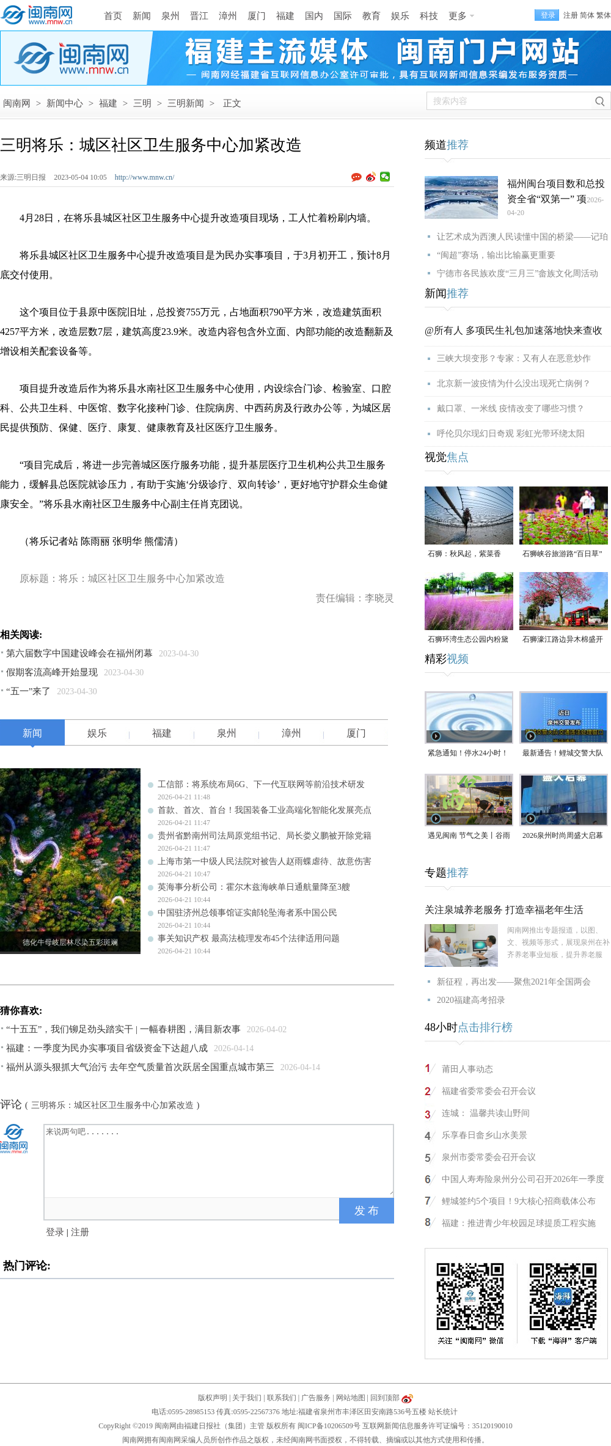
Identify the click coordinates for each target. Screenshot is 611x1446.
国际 (343, 16)
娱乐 (400, 16)
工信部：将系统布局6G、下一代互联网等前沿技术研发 (261, 784)
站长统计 (443, 1411)
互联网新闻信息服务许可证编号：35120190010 (437, 1426)
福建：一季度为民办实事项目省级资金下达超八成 (107, 1048)
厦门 (256, 16)
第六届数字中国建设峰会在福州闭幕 (79, 653)
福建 (285, 16)
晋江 (199, 16)
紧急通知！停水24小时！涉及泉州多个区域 (468, 754)
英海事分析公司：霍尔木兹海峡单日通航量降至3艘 (254, 887)
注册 (570, 15)
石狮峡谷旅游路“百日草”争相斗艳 (562, 554)
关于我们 (247, 1397)
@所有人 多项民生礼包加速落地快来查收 (513, 330)
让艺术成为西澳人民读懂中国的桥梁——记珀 (522, 236)
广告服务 (316, 1397)
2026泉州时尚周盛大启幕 (562, 835)
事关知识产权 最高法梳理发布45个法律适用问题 (249, 938)
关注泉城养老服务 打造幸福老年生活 (504, 910)
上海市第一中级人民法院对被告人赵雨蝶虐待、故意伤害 (264, 861)
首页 (113, 16)
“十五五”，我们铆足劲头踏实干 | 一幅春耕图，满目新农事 (123, 1029)
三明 (142, 103)
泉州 (170, 16)
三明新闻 (185, 103)
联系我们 (281, 1397)
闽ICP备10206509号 (329, 1426)
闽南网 (17, 103)
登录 (55, 1232)
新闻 (142, 16)
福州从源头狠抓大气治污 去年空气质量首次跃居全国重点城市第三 (140, 1067)
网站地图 (350, 1397)
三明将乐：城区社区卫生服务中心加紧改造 (112, 1105)
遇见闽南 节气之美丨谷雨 (469, 835)
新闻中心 (64, 103)
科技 (429, 16)
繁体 (603, 15)
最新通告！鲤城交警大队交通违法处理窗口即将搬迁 (562, 754)
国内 (314, 16)
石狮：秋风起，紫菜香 (464, 553)
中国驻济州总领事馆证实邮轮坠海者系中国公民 (247, 912)
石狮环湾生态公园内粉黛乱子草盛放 (468, 640)
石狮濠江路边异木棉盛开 (562, 639)
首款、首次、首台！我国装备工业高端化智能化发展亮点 (264, 810)
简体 (587, 15)
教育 (371, 16)
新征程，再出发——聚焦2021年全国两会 (514, 981)
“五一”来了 (28, 691)
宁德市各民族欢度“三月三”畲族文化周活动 (517, 273)
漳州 (228, 16)
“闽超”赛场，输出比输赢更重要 (496, 255)
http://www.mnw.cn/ (145, 177)
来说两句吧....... (220, 1160)
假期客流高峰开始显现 (52, 672)
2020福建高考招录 (471, 1000)
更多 (457, 16)
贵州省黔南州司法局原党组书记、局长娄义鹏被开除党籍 (264, 835)
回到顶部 (385, 1397)
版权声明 (212, 1397)
